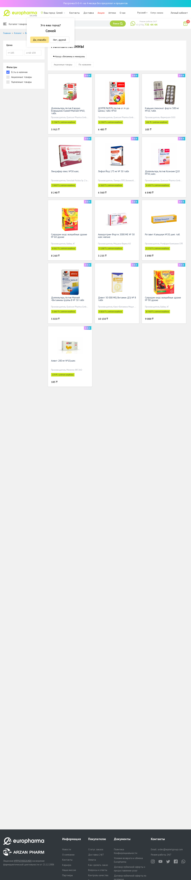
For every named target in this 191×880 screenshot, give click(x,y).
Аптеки (112, 12)
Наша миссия (69, 870)
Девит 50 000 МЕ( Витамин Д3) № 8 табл (117, 299)
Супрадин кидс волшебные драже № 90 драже (163, 299)
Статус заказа (156, 12)
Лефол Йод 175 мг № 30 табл (113, 171)
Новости (66, 849)
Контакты (74, 12)
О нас (123, 12)
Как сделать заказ (98, 864)
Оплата (92, 859)
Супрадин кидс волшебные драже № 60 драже (69, 236)
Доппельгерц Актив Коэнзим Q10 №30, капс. (162, 173)
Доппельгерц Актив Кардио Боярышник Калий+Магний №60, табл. (68, 111)
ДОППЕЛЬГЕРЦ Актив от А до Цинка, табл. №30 (113, 110)
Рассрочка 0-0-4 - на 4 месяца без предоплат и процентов (95, 3)
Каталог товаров (15, 24)
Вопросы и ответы (97, 870)
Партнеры (67, 875)
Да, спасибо (39, 39)
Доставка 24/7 (96, 854)
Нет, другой (59, 39)
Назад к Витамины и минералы (70, 57)
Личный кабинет (179, 12)
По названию (85, 65)
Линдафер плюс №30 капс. (65, 171)
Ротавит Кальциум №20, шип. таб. (162, 235)
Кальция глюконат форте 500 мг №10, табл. (162, 110)
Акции (101, 12)
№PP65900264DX (23, 860)
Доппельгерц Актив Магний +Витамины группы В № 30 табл (67, 299)
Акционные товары (63, 65)
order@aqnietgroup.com (170, 849)
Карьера (66, 864)
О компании (68, 854)
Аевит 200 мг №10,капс (63, 361)
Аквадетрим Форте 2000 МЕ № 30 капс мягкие (116, 236)
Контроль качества (98, 875)
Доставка (88, 12)
